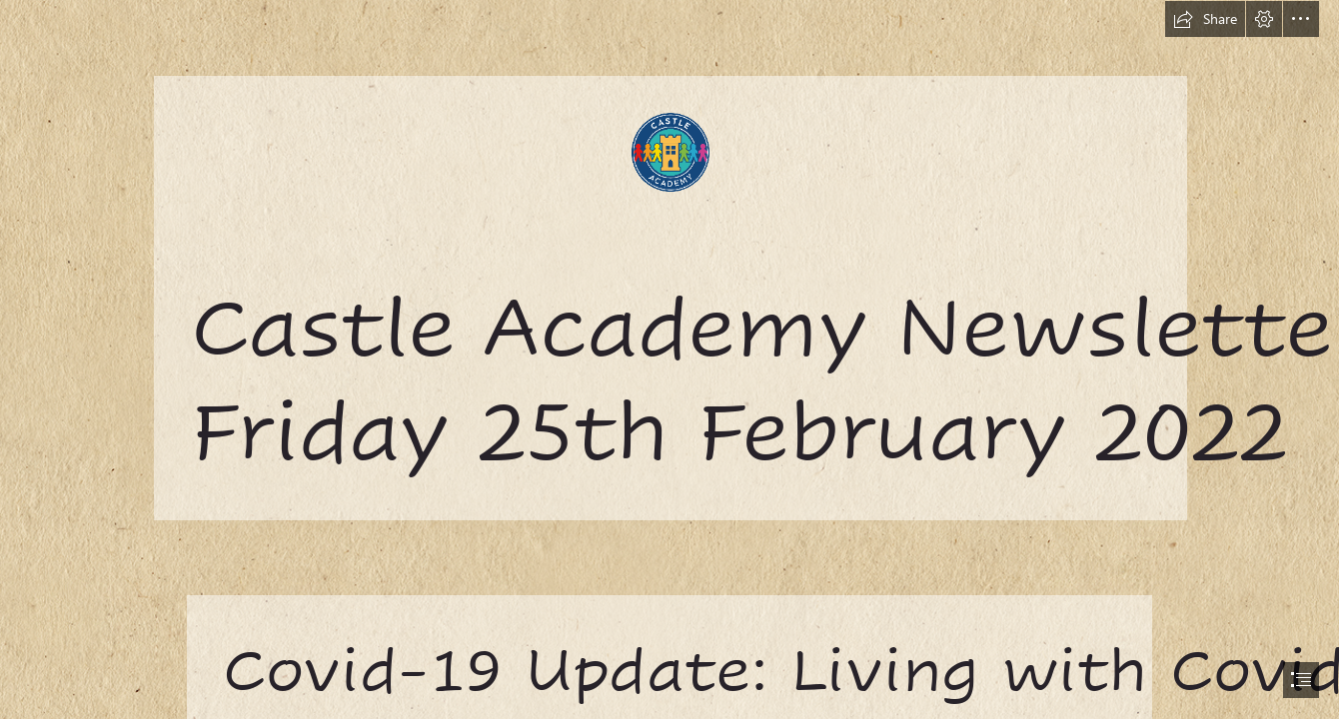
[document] (669, 359)
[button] (1205, 19)
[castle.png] (669, 259)
